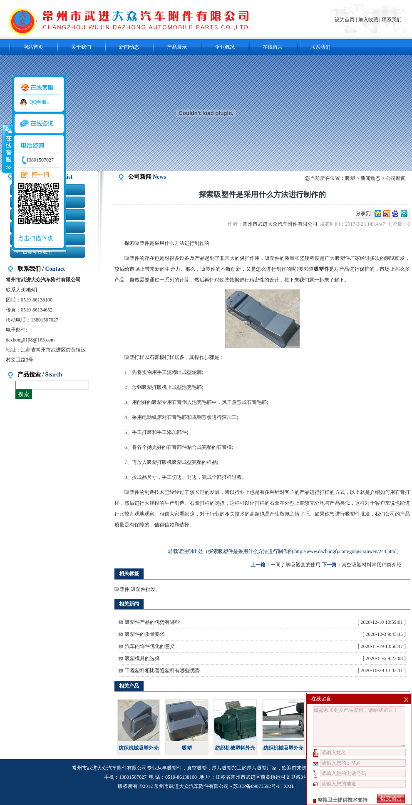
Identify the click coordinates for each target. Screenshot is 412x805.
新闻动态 (129, 47)
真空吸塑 (197, 768)
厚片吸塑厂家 (262, 768)
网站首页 (33, 47)
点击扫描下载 (35, 238)
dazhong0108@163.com (30, 340)
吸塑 (350, 178)
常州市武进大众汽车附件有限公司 (281, 224)
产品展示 (177, 47)
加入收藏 (368, 19)
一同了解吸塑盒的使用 (295, 565)
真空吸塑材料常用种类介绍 (372, 565)
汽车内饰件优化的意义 (150, 646)
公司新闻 (396, 178)
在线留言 (273, 47)
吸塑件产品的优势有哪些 (152, 622)
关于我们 (81, 47)
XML (288, 786)
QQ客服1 (39, 102)
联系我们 (392, 19)
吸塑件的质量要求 (145, 634)
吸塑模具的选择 (142, 658)
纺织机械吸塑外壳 (139, 748)
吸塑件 (121, 589)
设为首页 (345, 19)
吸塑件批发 (357, 514)
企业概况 (225, 47)
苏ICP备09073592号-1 (256, 786)
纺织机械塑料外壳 (235, 748)
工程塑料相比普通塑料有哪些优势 (162, 670)
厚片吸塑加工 (227, 768)
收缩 (7, 148)
